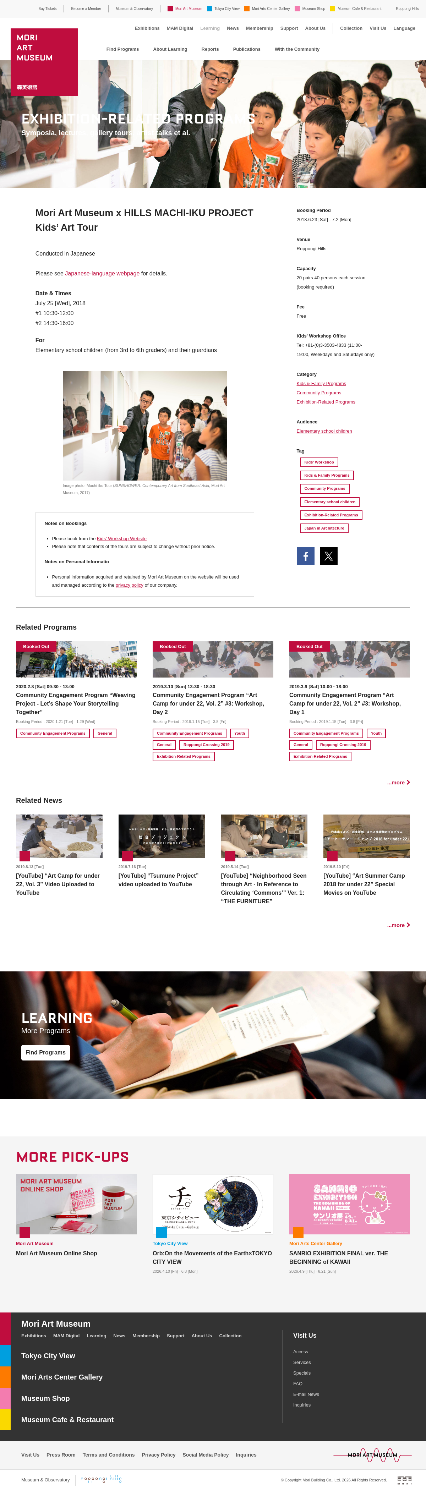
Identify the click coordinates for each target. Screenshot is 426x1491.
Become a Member (86, 9)
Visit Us (378, 28)
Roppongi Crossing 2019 (207, 744)
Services (302, 1362)
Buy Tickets (47, 9)
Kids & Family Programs (321, 383)
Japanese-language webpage (102, 273)
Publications (247, 49)
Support (289, 28)
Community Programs (319, 392)
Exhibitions (147, 28)
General (105, 733)
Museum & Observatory (134, 9)
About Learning (170, 49)
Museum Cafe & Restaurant (359, 9)
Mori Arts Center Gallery (271, 9)
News (233, 28)
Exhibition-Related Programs (326, 402)
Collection (351, 28)
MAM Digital (180, 28)
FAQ (297, 1383)
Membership (259, 28)
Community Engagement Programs (53, 733)
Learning (210, 28)
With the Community (297, 49)
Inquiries (302, 1405)
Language (404, 28)
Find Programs (122, 49)
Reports (210, 49)
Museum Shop (313, 9)
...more (396, 782)
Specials (302, 1373)
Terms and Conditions (109, 1455)
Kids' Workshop (319, 462)
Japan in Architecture (324, 528)
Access (300, 1351)
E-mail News (306, 1394)
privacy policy (129, 585)
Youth (239, 733)
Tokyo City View (227, 9)
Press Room (61, 1455)
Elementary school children (324, 431)
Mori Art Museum (188, 9)
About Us (315, 28)
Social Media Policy (206, 1455)
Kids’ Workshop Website (122, 538)
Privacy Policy (159, 1455)
